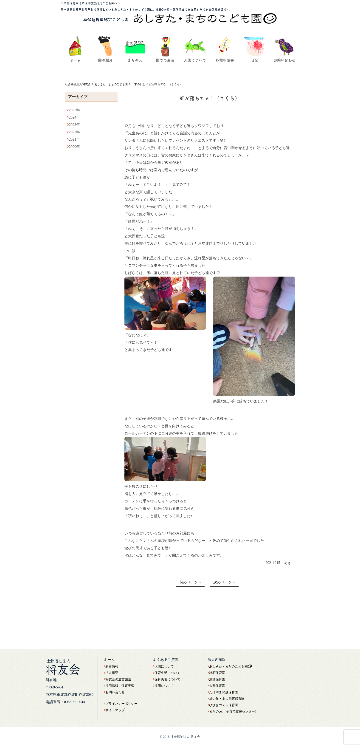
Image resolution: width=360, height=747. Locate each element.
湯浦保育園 (216, 679)
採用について (163, 686)
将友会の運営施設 (117, 679)
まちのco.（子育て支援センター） (233, 711)
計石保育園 (216, 673)
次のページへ (224, 582)
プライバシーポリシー (121, 703)
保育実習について (166, 679)
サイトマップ (114, 710)
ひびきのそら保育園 (223, 705)
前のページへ (190, 582)
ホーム (109, 660)
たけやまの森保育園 (223, 692)
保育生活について (166, 673)
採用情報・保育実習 (119, 686)
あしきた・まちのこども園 (230, 666)
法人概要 (111, 673)
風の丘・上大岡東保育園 (226, 698)
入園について (163, 666)
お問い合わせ (114, 692)
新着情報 (111, 666)
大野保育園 (216, 686)
